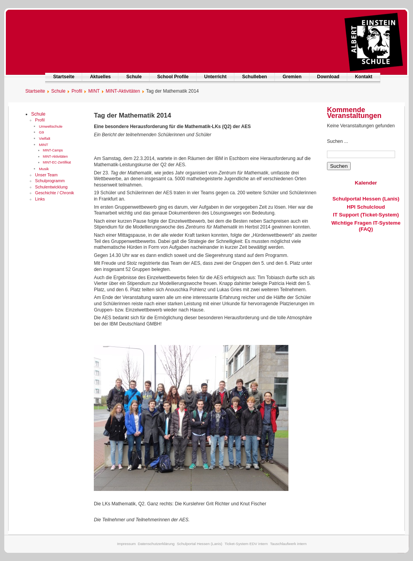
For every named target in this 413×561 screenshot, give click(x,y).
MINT (43, 144)
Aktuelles (100, 76)
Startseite (63, 76)
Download (328, 76)
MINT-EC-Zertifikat (57, 162)
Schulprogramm (50, 180)
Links (40, 199)
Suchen (339, 166)
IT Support (346, 215)
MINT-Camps (53, 150)
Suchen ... (337, 141)
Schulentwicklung (51, 187)
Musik (44, 169)
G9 (41, 132)
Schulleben (254, 76)
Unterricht (215, 76)
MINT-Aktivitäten (55, 156)
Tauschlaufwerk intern (288, 544)
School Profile (173, 76)
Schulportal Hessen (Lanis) (365, 199)
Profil (40, 120)
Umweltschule (51, 126)
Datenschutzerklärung (156, 544)
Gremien (292, 76)
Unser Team (46, 174)
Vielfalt (44, 138)
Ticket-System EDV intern (246, 544)
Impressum (126, 544)
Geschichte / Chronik (54, 192)
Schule (133, 76)
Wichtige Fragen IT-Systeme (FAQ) (366, 226)
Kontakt (364, 76)
